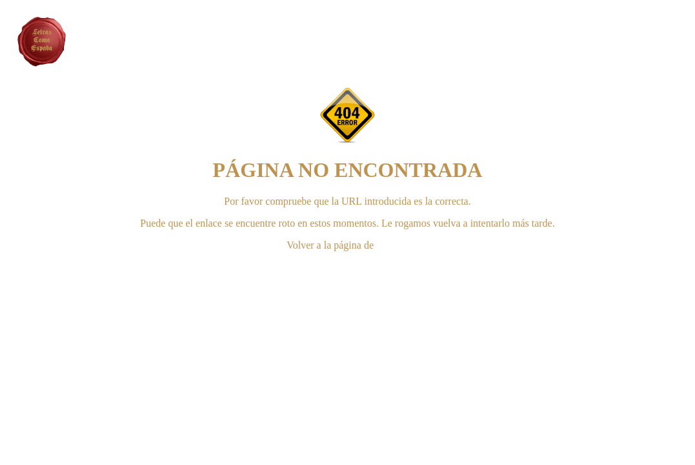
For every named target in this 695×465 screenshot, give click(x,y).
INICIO (392, 245)
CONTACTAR (347, 267)
